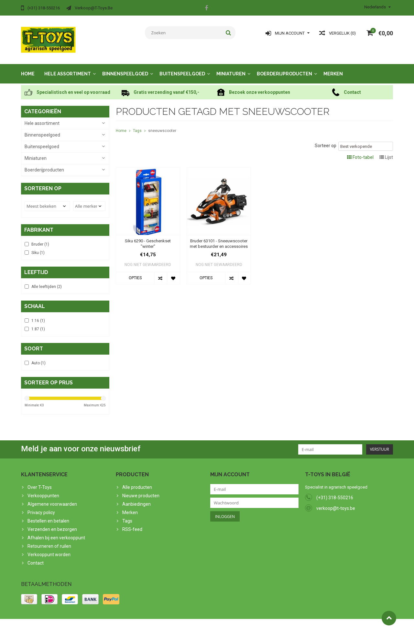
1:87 (38, 322)
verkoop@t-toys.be (335, 501)
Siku (38, 246)
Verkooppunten (43, 489)
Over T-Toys (39, 480)
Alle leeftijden (46, 280)
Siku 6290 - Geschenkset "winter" (148, 237)
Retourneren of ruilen (49, 539)
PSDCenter (105, 620)
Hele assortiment (67, 67)
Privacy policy (41, 506)
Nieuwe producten (140, 489)
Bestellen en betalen (48, 514)
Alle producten (137, 480)
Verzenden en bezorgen (52, 522)
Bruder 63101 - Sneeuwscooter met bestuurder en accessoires (219, 237)
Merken (333, 67)
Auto (38, 356)
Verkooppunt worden (49, 548)
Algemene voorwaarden (52, 497)
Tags (137, 124)
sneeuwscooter (162, 124)
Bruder (40, 238)
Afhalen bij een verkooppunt (56, 531)
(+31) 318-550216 (334, 491)
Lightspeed (149, 620)
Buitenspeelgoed (182, 67)
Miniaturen (230, 67)
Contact (35, 556)
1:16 (38, 314)
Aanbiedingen (136, 497)
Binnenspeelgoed (125, 67)
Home (28, 67)
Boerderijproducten (284, 67)
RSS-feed (132, 522)
